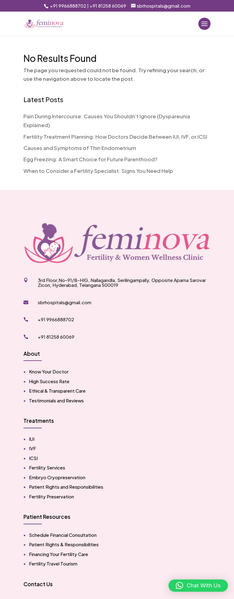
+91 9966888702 (67, 6)
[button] (198, 585)
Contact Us (38, 584)
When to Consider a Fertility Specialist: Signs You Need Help (98, 170)
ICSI (33, 458)
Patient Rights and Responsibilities (66, 487)
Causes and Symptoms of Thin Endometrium (80, 147)
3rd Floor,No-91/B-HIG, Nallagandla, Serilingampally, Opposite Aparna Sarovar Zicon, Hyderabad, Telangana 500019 (122, 282)
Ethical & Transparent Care (57, 391)
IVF (32, 448)
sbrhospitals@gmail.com (64, 302)
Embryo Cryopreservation (57, 477)
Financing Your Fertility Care (58, 554)
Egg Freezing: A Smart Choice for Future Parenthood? (90, 159)
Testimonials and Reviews (56, 400)
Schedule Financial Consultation (63, 535)
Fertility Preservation (51, 496)
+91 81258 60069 (108, 6)
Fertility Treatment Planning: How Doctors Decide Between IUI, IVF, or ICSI (115, 136)
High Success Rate (49, 381)
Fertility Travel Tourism (53, 563)
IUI (31, 439)
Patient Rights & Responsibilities (64, 544)
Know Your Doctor (49, 371)
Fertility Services (47, 467)
